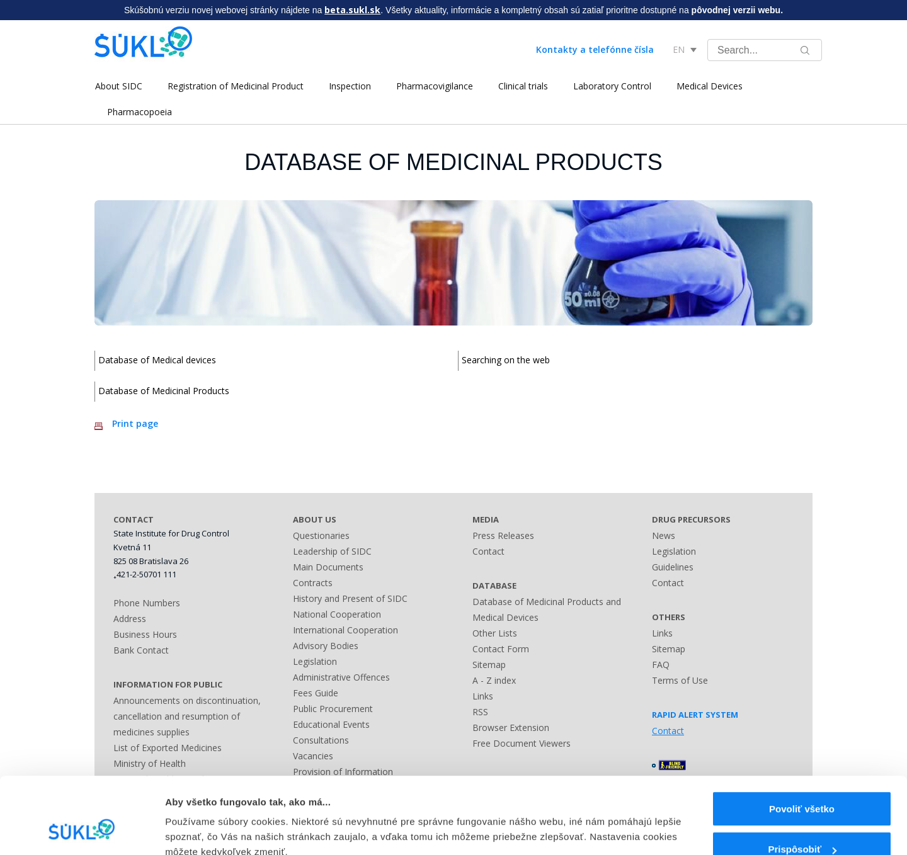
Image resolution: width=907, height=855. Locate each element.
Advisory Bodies (325, 646)
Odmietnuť (801, 822)
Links (482, 696)
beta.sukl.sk (352, 10)
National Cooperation (337, 614)
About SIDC (118, 86)
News (663, 535)
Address (129, 619)
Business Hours (145, 634)
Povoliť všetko (802, 740)
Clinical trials (522, 86)
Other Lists (494, 633)
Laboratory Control (612, 86)
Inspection (349, 86)
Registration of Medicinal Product (235, 86)
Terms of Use (680, 680)
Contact (488, 551)
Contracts (313, 583)
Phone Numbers (146, 603)
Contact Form (500, 649)
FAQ (661, 665)
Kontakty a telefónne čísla (595, 49)
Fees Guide (315, 693)
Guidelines (672, 567)
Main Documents (328, 567)
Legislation (315, 661)
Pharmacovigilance (434, 86)
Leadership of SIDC (332, 551)
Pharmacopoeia (139, 112)
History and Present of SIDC (350, 598)
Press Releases (503, 535)
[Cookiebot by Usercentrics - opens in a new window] (81, 830)
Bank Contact (141, 650)
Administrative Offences (341, 677)
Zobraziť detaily (201, 818)
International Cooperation (345, 630)
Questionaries (321, 535)
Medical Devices (709, 86)
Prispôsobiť (802, 781)
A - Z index (494, 680)
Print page (135, 423)
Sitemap (489, 665)
